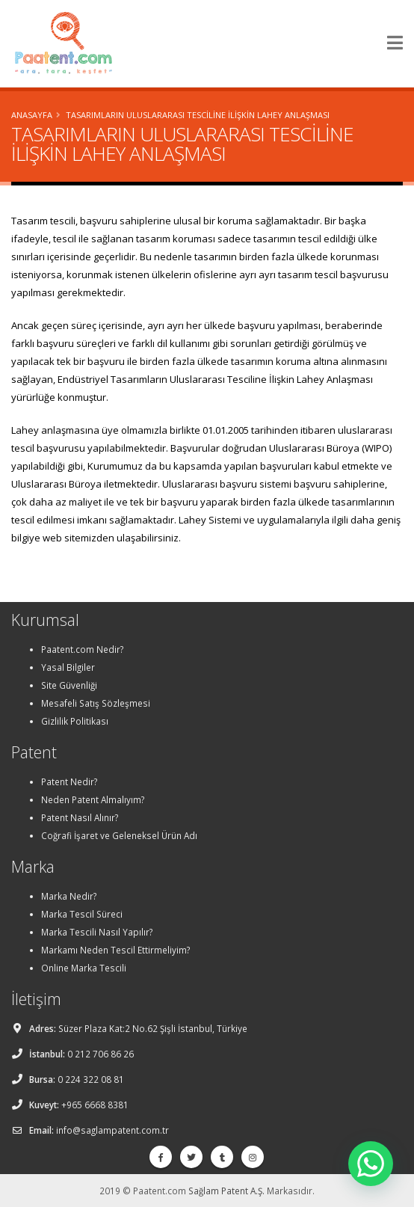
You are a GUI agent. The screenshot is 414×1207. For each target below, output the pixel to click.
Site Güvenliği (69, 685)
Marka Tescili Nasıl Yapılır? (96, 932)
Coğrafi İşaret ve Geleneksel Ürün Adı (119, 835)
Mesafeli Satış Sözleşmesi (95, 703)
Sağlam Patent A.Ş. (226, 1191)
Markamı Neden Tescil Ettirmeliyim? (115, 950)
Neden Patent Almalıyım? (92, 799)
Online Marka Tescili (83, 968)
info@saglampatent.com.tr (112, 1130)
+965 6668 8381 (95, 1105)
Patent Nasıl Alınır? (79, 817)
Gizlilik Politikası (74, 721)
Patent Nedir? (69, 781)
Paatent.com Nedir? (82, 649)
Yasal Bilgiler (68, 667)
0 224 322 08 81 (91, 1079)
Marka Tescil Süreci (82, 914)
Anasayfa (31, 114)
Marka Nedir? (68, 896)
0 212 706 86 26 (100, 1054)
